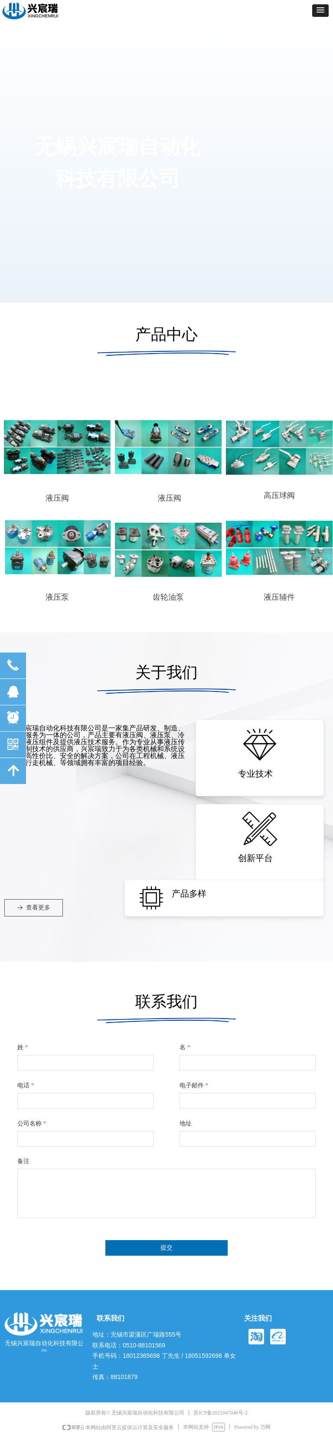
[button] (320, 10)
